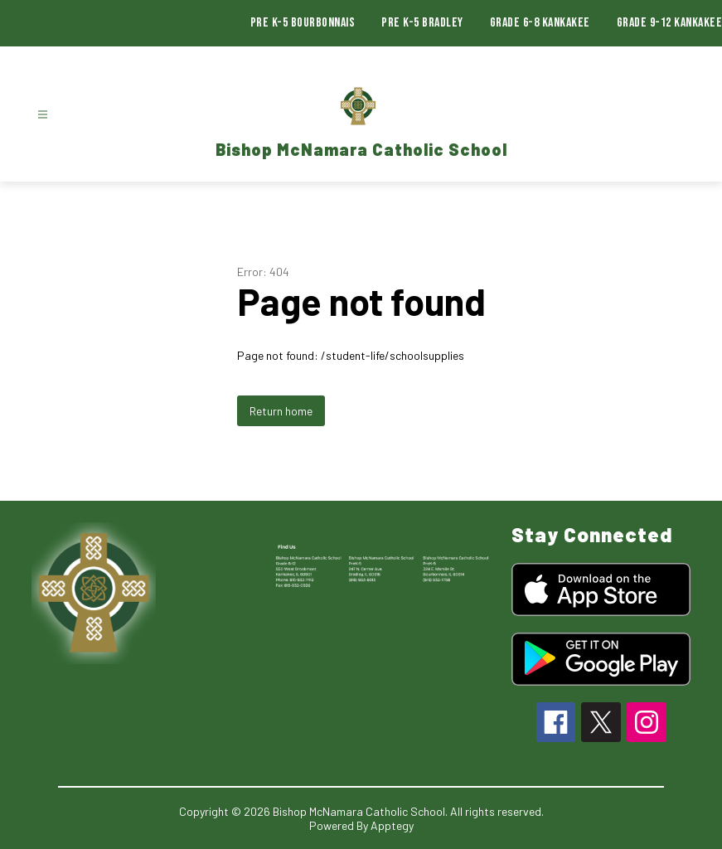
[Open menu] (42, 114)
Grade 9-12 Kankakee (670, 23)
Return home (281, 411)
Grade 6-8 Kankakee (540, 23)
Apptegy (392, 825)
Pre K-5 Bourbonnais (303, 23)
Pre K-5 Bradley (422, 23)
